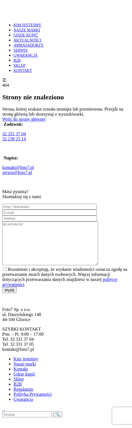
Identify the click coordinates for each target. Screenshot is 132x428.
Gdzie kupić (24, 382)
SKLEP (19, 65)
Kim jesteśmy (25, 367)
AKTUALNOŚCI (27, 40)
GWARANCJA (25, 55)
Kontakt (20, 377)
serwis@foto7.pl (17, 172)
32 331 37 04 (14, 133)
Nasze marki (24, 372)
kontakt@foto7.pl (18, 167)
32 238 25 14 (14, 138)
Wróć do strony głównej (23, 119)
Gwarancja (23, 407)
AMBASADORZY (28, 45)
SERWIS (20, 50)
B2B (17, 60)
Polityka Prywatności (32, 402)
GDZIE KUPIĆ (25, 35)
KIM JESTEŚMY (27, 25)
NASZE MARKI (26, 30)
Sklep (18, 387)
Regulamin (23, 397)
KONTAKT (22, 70)
